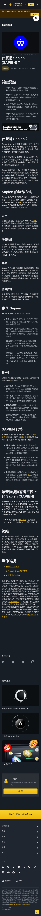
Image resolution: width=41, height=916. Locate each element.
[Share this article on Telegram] (22, 661)
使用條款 (12, 904)
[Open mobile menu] (37, 4)
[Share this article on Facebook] (13, 661)
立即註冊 (20, 791)
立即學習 (35, 14)
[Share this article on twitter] (3, 661)
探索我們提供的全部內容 (20, 814)
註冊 (31, 4)
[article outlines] (36, 18)
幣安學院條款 (27, 904)
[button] (37, 4)
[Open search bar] (25, 4)
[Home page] (16, 4)
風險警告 (18, 904)
